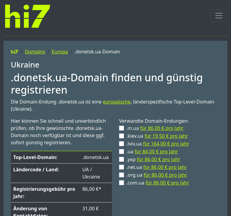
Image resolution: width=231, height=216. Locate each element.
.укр (153, 159)
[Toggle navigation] (219, 16)
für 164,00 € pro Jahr (166, 143)
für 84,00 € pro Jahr (156, 151)
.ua (152, 151)
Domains (35, 51)
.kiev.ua (157, 136)
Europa (60, 51)
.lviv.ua (157, 143)
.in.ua (154, 128)
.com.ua (157, 182)
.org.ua (156, 175)
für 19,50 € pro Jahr (166, 136)
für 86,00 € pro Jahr (161, 128)
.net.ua (156, 167)
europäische (117, 101)
